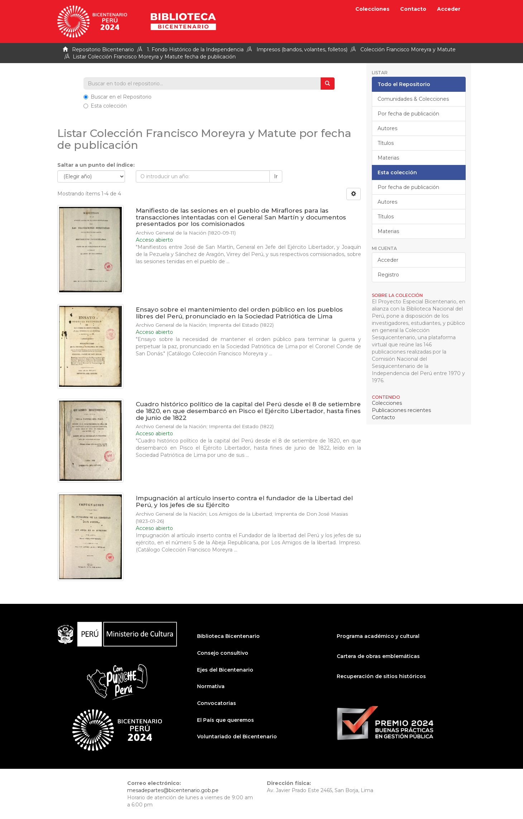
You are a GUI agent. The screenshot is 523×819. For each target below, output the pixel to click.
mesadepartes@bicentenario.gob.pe (173, 790)
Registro (388, 274)
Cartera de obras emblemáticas (378, 656)
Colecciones (372, 9)
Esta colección (105, 106)
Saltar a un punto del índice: (96, 165)
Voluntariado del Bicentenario (237, 736)
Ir (276, 176)
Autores (387, 128)
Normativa (211, 686)
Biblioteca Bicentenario (228, 636)
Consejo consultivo (222, 653)
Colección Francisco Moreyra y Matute (408, 49)
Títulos (386, 143)
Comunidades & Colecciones (413, 99)
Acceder (388, 260)
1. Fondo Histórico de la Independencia (195, 49)
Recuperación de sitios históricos (381, 676)
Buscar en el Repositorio (117, 97)
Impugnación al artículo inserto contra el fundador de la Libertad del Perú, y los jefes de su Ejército (244, 501)
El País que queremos (225, 720)
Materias (388, 158)
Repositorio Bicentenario (103, 49)
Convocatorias (216, 703)
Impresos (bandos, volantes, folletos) (301, 49)
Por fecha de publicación (408, 113)
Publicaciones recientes (401, 410)
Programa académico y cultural (378, 636)
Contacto (413, 9)
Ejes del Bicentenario (225, 670)
